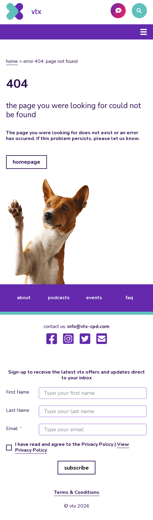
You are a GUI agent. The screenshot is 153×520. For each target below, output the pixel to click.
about (24, 297)
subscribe (76, 467)
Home (12, 61)
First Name (17, 392)
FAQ (129, 297)
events (94, 297)
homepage (26, 162)
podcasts (59, 297)
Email (12, 429)
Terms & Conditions (76, 492)
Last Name (17, 410)
